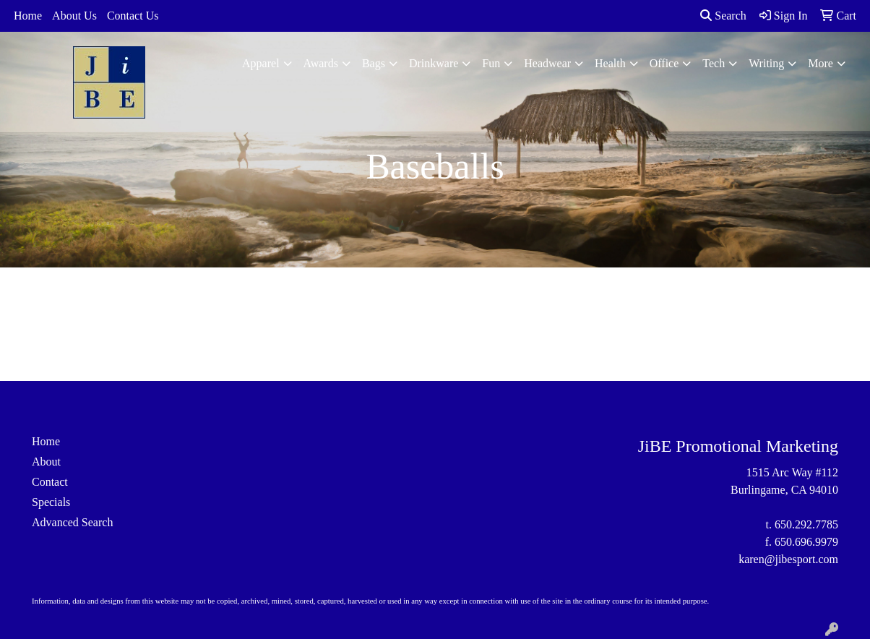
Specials (51, 502)
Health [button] (610, 63)
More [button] (820, 63)
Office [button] (664, 63)
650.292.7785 (806, 524)
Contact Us (133, 15)
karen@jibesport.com (788, 559)
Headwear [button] (547, 63)
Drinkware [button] (433, 63)
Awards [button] (320, 63)
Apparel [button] (261, 63)
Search (723, 15)
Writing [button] (766, 63)
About (46, 461)
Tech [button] (713, 63)
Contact (50, 482)
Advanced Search (72, 522)
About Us (74, 15)
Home (28, 15)
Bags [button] (373, 63)
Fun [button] (491, 63)
